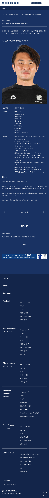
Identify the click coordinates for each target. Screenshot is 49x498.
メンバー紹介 (23, 378)
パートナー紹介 (24, 337)
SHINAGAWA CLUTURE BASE (28, 457)
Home (5, 278)
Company (7, 293)
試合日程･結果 (24, 312)
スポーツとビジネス (25, 461)
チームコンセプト (25, 302)
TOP (3, 14)
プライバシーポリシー (9, 484)
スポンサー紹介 (24, 409)
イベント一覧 (23, 375)
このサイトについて (9, 480)
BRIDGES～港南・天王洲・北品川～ (30, 454)
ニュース (18, 14)
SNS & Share (36, 3)
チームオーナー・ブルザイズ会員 (29, 413)
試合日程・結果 (24, 344)
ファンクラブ (23, 354)
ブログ (22, 306)
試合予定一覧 (23, 402)
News (5, 285)
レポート (22, 468)
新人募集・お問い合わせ (27, 416)
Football (10, 14)
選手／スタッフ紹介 (25, 316)
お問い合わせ (23, 319)
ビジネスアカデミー (25, 464)
